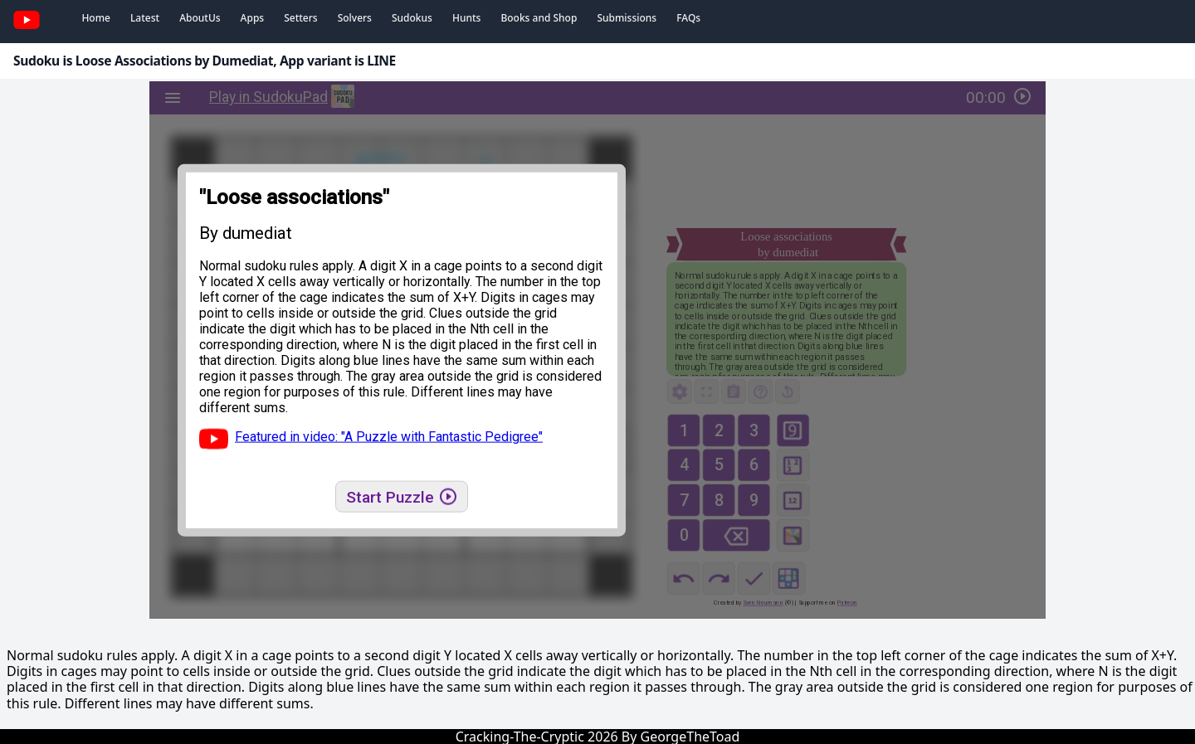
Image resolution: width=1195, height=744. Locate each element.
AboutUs (199, 18)
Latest (144, 18)
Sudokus (412, 18)
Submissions (626, 18)
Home (95, 18)
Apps (253, 18)
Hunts (466, 18)
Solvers (355, 18)
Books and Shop (538, 18)
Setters (300, 18)
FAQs (688, 18)
